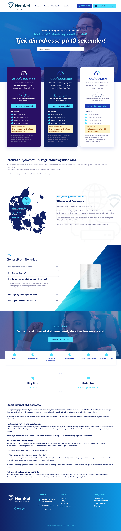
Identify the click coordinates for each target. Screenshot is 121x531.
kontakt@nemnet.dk (88, 387)
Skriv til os (88, 383)
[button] (33, 266)
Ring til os (32, 383)
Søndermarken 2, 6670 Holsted (49, 500)
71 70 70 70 (33, 387)
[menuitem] (38, 6)
